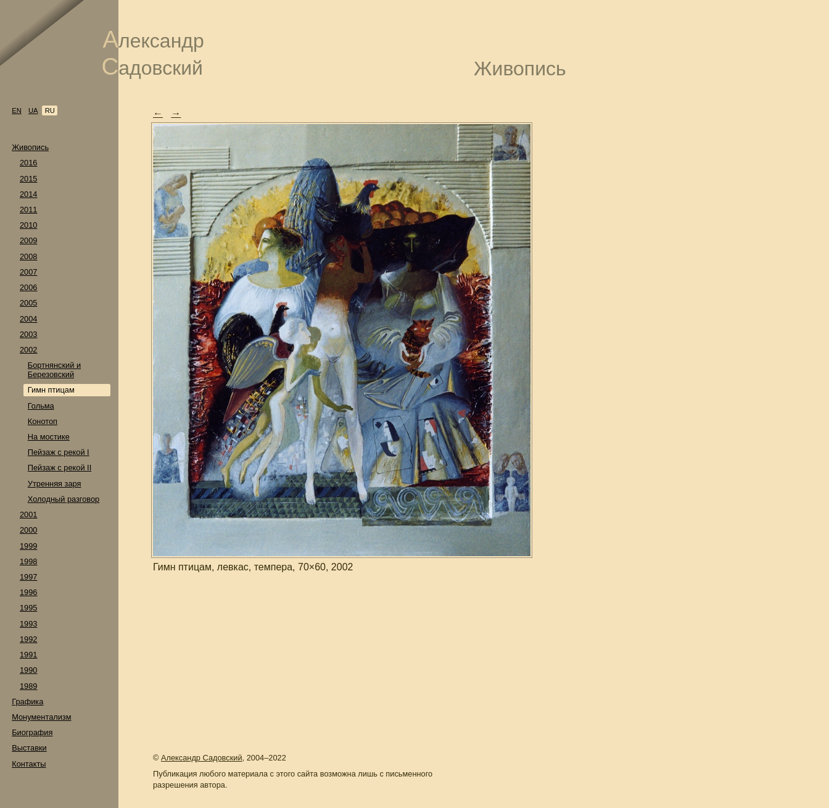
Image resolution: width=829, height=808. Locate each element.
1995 (28, 607)
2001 (28, 514)
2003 (28, 334)
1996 (28, 592)
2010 (28, 225)
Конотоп (42, 421)
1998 (28, 561)
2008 (28, 256)
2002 (28, 349)
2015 (28, 178)
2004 (28, 318)
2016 (28, 162)
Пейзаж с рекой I (58, 452)
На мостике (49, 436)
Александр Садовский (201, 757)
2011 (28, 209)
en (17, 110)
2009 (28, 240)
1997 (28, 576)
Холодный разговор (63, 499)
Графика (27, 701)
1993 (28, 623)
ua (33, 110)
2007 (28, 272)
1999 (28, 546)
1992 (28, 639)
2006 (28, 287)
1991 (28, 654)
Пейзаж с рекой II (59, 467)
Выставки (29, 747)
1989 (28, 686)
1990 (28, 670)
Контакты (29, 763)
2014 (28, 194)
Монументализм (41, 717)
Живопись (30, 147)
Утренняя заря (54, 483)
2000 (28, 530)
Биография (32, 732)
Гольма (41, 405)
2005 (28, 302)
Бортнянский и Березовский (54, 369)
